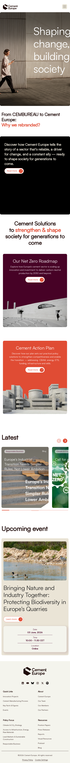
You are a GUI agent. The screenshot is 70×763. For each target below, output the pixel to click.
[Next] (65, 441)
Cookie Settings (41, 760)
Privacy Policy (27, 760)
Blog (40, 748)
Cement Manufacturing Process (15, 701)
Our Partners (43, 710)
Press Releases (44, 730)
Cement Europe (44, 696)
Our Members (43, 705)
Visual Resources (45, 739)
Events (5, 710)
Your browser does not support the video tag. (35, 193)
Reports (41, 734)
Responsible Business (11, 744)
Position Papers (44, 725)
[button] (14, 171)
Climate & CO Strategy (12, 725)
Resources (42, 720)
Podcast (41, 743)
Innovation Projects (10, 696)
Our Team (42, 701)
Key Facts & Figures (10, 705)
